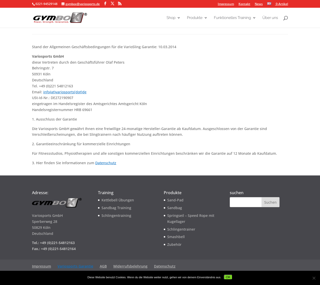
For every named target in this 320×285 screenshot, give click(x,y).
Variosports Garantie (75, 266)
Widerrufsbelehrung (130, 266)
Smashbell (176, 236)
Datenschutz (105, 162)
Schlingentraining (116, 215)
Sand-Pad (175, 200)
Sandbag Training (116, 207)
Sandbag (174, 207)
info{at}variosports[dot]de (64, 92)
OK (228, 277)
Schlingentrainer (181, 229)
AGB (103, 266)
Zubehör (174, 244)
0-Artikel (281, 4)
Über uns (270, 18)
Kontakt (244, 4)
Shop (171, 18)
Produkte (194, 18)
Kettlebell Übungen (118, 200)
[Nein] (313, 278)
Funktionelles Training (232, 18)
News (259, 4)
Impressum (226, 4)
